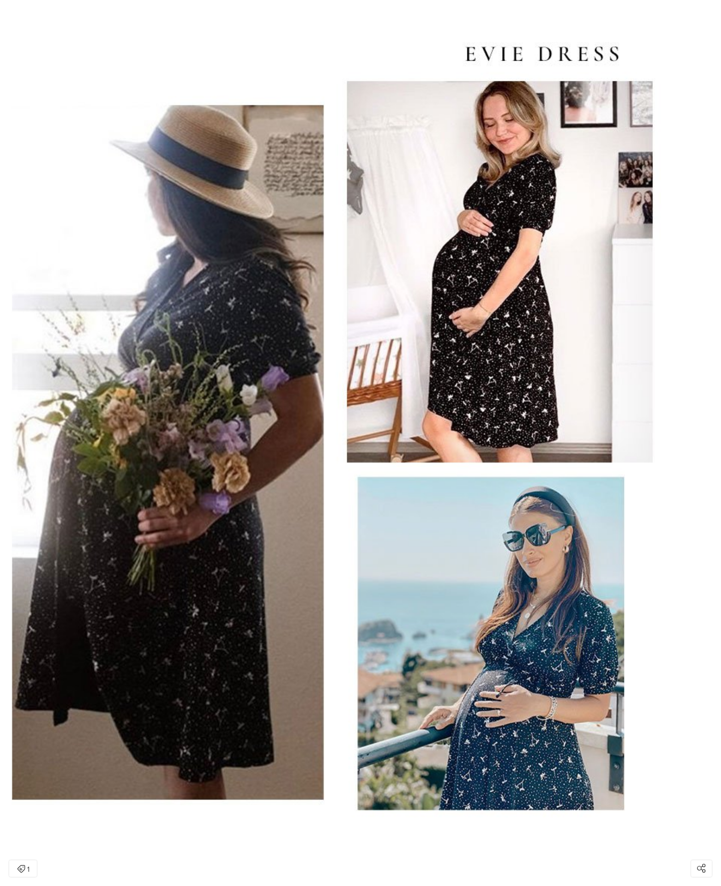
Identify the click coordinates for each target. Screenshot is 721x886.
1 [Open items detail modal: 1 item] (23, 869)
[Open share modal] (701, 868)
